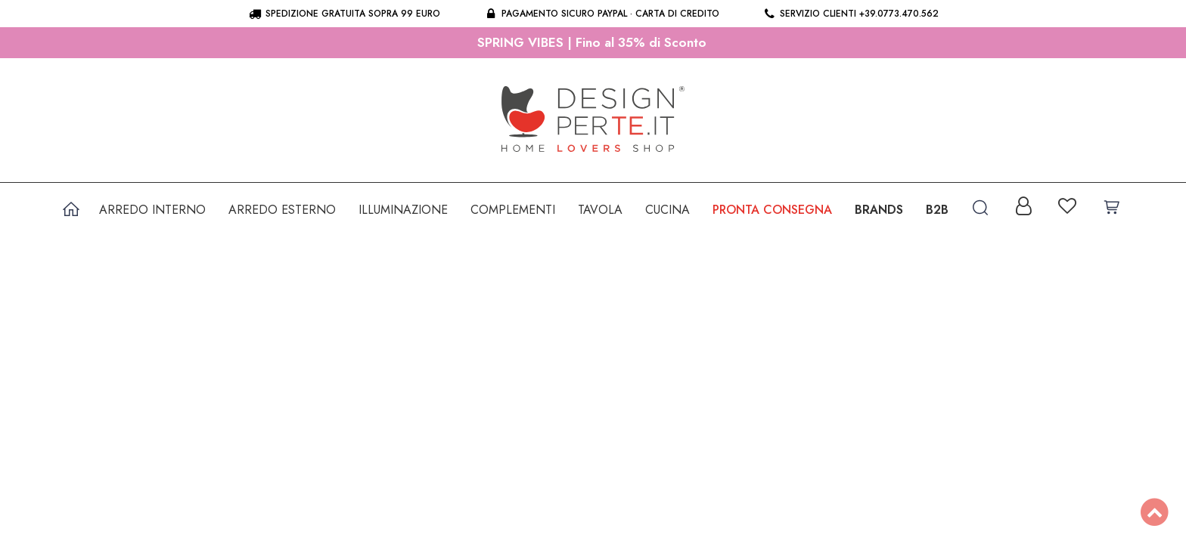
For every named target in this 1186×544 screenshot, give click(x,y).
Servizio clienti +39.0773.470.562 (850, 13)
